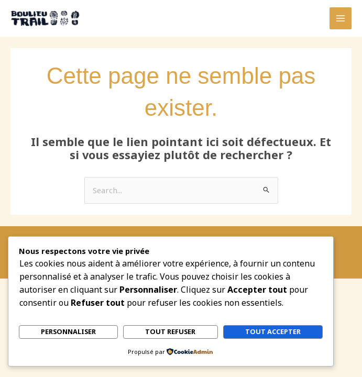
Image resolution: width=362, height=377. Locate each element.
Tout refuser (170, 332)
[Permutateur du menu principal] (341, 18)
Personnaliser (68, 332)
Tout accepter (273, 332)
